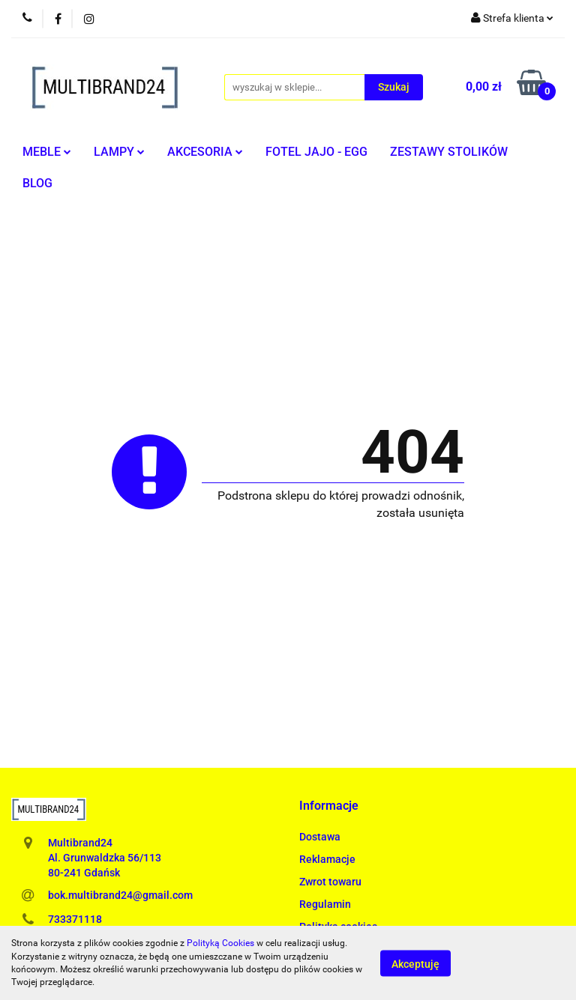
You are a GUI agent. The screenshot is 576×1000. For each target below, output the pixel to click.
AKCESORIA (205, 152)
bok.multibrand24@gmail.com (120, 895)
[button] (328, 806)
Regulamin (325, 904)
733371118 (75, 919)
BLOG (37, 183)
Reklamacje (327, 859)
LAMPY (119, 152)
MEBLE (46, 152)
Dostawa (319, 837)
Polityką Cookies (220, 943)
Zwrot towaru (330, 882)
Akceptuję (416, 963)
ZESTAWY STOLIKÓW (449, 152)
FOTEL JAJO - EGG (317, 152)
